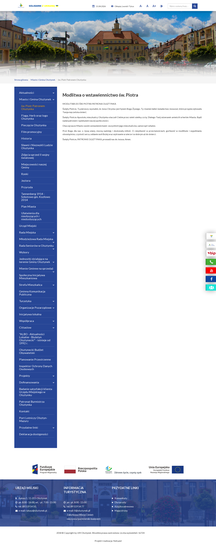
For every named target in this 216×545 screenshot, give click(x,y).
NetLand (117, 540)
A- (141, 6)
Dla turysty (120, 502)
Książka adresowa (124, 506)
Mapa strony (121, 510)
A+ (154, 6)
